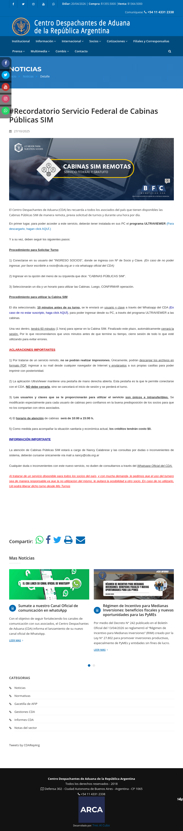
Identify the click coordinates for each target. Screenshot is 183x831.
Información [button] (46, 41)
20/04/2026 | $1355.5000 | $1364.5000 (102, 4)
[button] (170, 51)
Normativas (22, 696)
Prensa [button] (18, 51)
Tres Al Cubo (101, 825)
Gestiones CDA (24, 712)
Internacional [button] (72, 41)
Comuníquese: (149, 12)
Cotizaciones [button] (117, 41)
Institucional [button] (21, 41)
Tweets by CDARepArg (24, 745)
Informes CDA (24, 720)
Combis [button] (62, 51)
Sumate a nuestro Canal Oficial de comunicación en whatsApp (48, 608)
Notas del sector (25, 728)
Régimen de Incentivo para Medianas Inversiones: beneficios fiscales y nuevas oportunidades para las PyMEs (138, 610)
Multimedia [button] (40, 51)
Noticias (28, 76)
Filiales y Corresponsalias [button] (151, 41)
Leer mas (16, 640)
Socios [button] (95, 41)
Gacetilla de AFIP (25, 704)
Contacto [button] (81, 51)
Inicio (12, 76)
